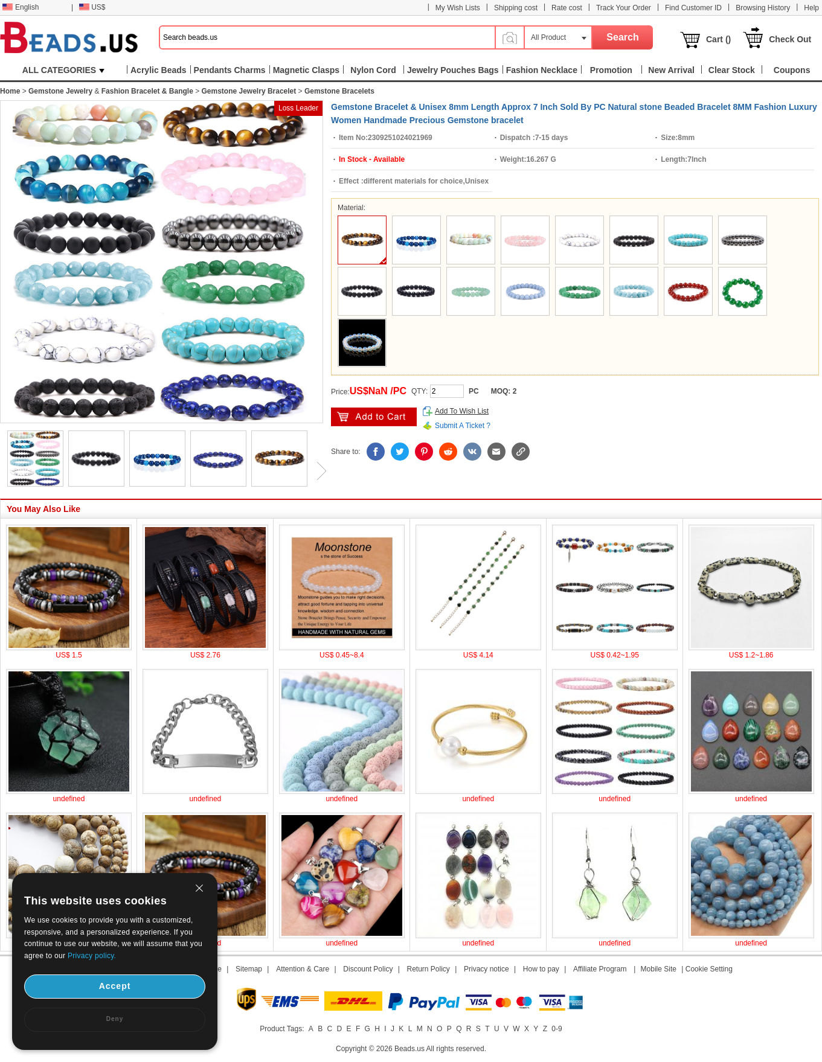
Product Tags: (282, 1029)
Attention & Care (302, 969)
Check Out (790, 39)
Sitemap (249, 969)
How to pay (541, 969)
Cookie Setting (709, 969)
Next (317, 471)
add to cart (374, 417)
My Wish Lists (457, 8)
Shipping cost (516, 8)
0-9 (556, 1029)
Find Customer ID (693, 8)
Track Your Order (623, 8)
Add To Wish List (462, 411)
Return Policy (428, 969)
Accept (115, 986)
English (20, 7)
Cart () (718, 39)
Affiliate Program (599, 969)
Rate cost (566, 8)
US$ (92, 7)
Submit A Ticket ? (462, 425)
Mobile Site (658, 969)
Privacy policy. (92, 956)
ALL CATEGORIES (63, 70)
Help (811, 8)
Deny (114, 1019)
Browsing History (763, 8)
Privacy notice (486, 969)
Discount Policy (368, 969)
